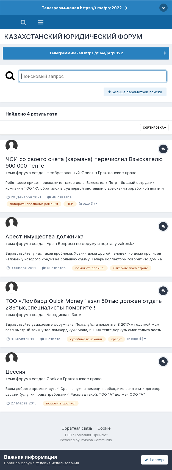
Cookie (104, 428)
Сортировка (154, 127)
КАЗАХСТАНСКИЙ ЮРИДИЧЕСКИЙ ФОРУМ (73, 37)
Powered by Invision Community (86, 440)
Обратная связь (77, 428)
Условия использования (57, 463)
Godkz (53, 378)
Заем (76, 314)
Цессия (15, 371)
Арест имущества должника (44, 236)
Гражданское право (117, 172)
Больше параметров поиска (135, 92)
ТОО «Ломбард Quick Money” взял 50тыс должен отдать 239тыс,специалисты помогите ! (83, 304)
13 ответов (54, 268)
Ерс (50, 243)
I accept (154, 459)
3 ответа (50, 339)
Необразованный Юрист (70, 172)
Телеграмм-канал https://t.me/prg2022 (82, 7)
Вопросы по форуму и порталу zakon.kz (96, 243)
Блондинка (57, 314)
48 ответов (59, 197)
